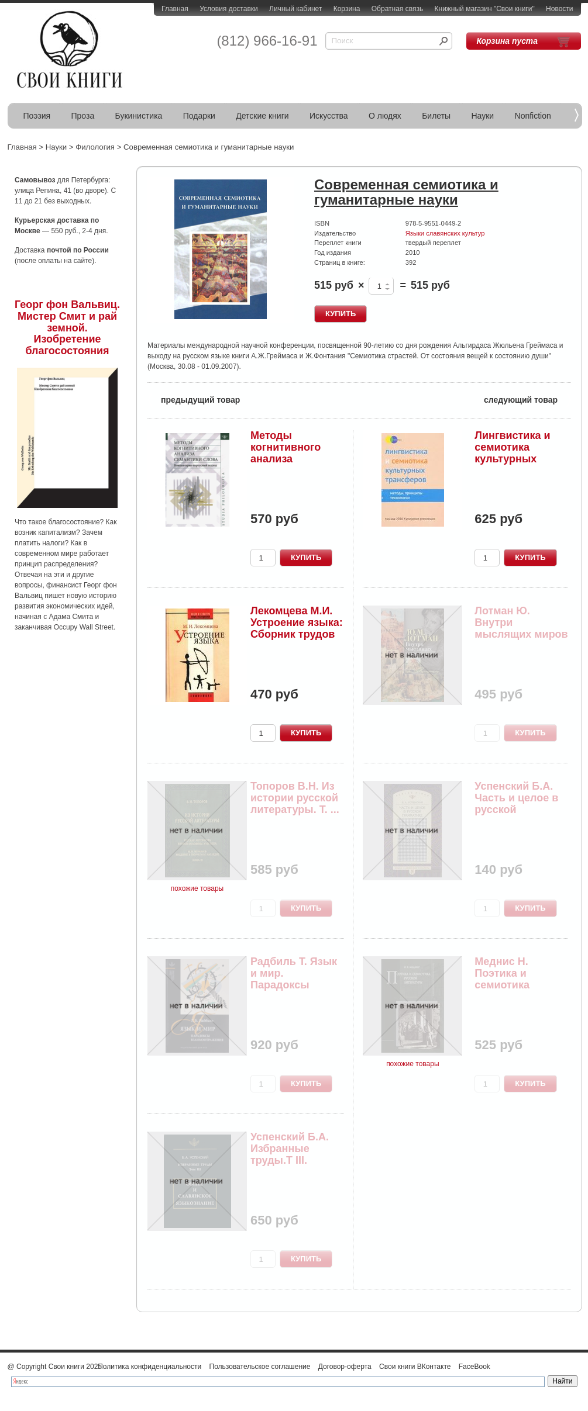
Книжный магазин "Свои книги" (485, 9)
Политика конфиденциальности (149, 1366)
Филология (95, 147)
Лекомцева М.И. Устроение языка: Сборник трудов (296, 622)
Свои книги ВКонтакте (415, 1366)
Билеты (436, 115)
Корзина (346, 9)
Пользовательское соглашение (260, 1366)
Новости (559, 9)
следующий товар (527, 399)
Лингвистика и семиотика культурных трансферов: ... (513, 453)
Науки (483, 115)
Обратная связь (397, 9)
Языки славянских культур (445, 233)
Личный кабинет (295, 9)
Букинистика (139, 115)
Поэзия (37, 115)
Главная (174, 9)
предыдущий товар (193, 399)
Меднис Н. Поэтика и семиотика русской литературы (506, 985)
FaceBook (474, 1366)
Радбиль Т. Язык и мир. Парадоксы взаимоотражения (294, 985)
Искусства (329, 115)
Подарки (199, 115)
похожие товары (197, 888)
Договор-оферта (345, 1366)
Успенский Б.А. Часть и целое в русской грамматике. (516, 803)
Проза (83, 115)
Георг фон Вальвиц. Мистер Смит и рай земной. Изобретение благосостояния (67, 328)
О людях (385, 115)
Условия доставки (229, 9)
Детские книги (262, 115)
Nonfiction (533, 115)
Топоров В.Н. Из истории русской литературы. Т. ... (294, 797)
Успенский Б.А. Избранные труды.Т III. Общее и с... (289, 1154)
